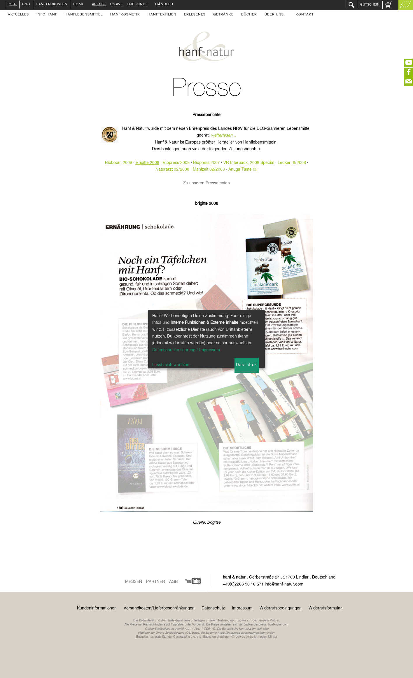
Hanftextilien (162, 14)
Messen (133, 582)
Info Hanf (46, 14)
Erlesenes (195, 14)
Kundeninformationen (97, 608)
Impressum (242, 608)
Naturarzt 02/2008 (172, 169)
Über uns (274, 14)
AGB (173, 582)
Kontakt (305, 14)
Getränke (223, 14)
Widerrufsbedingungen (281, 608)
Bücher (249, 14)
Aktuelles (18, 14)
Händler (164, 4)
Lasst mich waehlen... (172, 365)
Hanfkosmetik (125, 14)
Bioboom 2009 (118, 163)
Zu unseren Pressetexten (206, 183)
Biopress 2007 (206, 163)
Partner (155, 582)
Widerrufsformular (325, 608)
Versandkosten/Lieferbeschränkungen (159, 608)
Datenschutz (213, 608)
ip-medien (260, 636)
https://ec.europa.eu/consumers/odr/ (241, 632)
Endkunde (137, 4)
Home (78, 4)
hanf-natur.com (278, 624)
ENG (26, 4)
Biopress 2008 (176, 163)
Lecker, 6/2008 (292, 163)
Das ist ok (246, 365)
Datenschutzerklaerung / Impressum (186, 350)
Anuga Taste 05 (243, 169)
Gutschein (370, 4)
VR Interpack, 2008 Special (248, 163)
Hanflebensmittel (84, 14)
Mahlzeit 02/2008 (209, 169)
